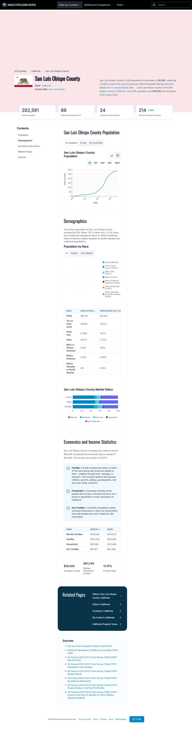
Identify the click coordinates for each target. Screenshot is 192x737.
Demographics (25, 140)
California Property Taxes (104, 624)
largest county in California (113, 91)
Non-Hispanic (87, 253)
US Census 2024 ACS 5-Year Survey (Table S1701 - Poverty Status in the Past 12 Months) (92, 686)
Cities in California (101, 604)
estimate (169, 84)
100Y (117, 163)
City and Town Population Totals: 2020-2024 (89, 646)
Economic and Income (29, 146)
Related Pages (25, 151)
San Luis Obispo (57, 89)
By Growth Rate (96, 143)
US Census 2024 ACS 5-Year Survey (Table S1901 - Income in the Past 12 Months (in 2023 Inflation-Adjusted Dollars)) (92, 695)
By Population (71, 143)
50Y (110, 163)
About (111, 719)
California (36, 71)
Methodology (120, 719)
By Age (83, 143)
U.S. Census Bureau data (121, 87)
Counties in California (102, 611)
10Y (96, 163)
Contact (103, 719)
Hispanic (74, 253)
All (89, 163)
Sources (22, 157)
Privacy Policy (85, 719)
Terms (95, 719)
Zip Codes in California (103, 617)
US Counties (20, 71)
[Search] (174, 5)
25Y (103, 163)
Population (23, 135)
